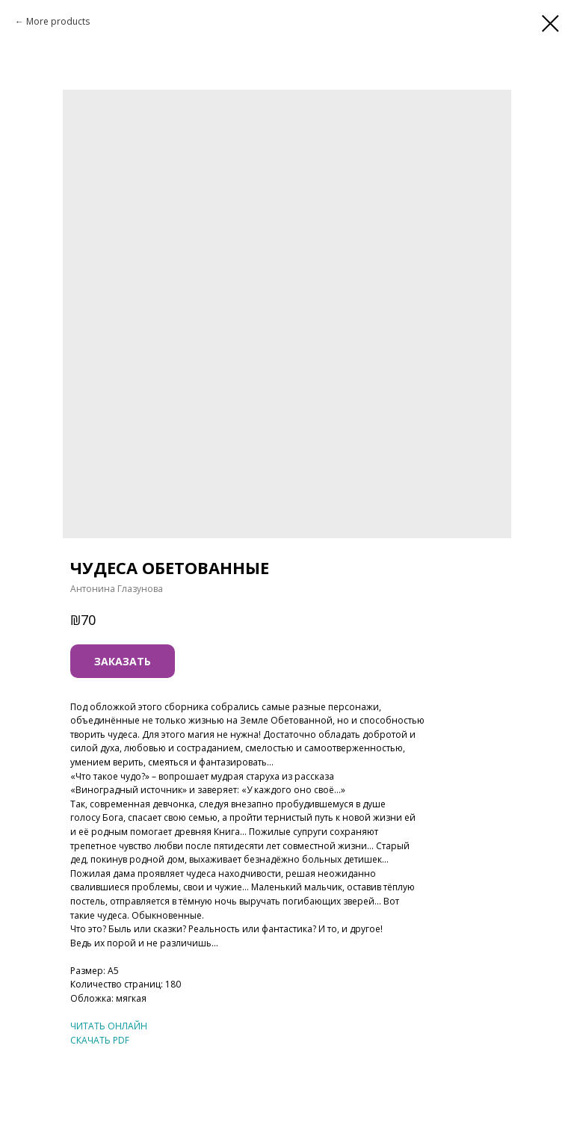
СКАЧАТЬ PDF (99, 1040)
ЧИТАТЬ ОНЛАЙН (108, 1026)
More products (58, 21)
